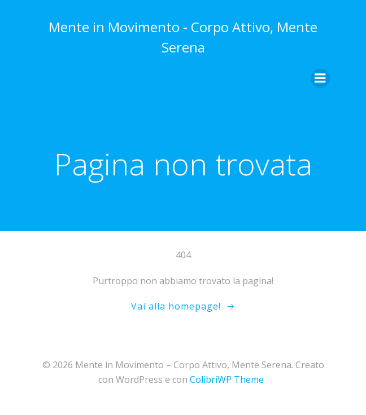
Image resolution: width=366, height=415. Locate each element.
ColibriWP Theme (227, 379)
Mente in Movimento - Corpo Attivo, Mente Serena (183, 36)
